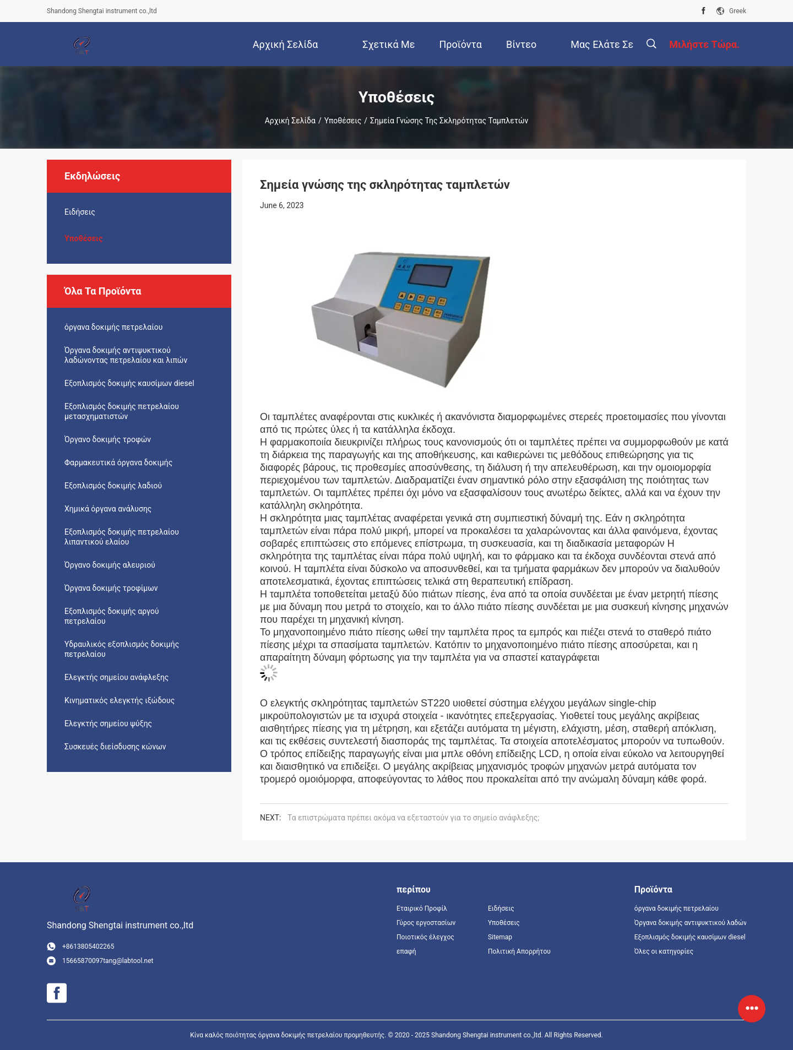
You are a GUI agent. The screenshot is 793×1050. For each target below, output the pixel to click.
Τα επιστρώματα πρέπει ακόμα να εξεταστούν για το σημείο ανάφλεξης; (413, 817)
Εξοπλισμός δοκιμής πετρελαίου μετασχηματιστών (121, 411)
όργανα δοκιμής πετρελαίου (113, 327)
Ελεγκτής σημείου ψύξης (108, 723)
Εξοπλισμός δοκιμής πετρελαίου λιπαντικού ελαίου (121, 536)
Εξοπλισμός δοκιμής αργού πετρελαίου (111, 616)
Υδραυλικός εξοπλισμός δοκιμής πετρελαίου (121, 649)
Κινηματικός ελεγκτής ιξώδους (119, 700)
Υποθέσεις (343, 120)
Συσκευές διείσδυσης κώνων (115, 746)
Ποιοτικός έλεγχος (425, 937)
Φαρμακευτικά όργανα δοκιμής (118, 462)
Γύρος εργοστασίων (426, 923)
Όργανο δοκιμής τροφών (107, 439)
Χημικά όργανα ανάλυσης (107, 508)
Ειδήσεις (79, 212)
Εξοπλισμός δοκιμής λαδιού (113, 485)
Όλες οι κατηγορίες (663, 951)
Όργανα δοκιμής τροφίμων (110, 588)
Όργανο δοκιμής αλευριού (109, 565)
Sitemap (500, 937)
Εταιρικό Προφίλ (422, 908)
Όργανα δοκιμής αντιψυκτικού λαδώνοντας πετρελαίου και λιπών (125, 355)
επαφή (406, 951)
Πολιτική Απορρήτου (519, 951)
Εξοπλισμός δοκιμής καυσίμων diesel (129, 383)
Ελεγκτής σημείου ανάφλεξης (116, 677)
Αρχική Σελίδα (290, 120)
